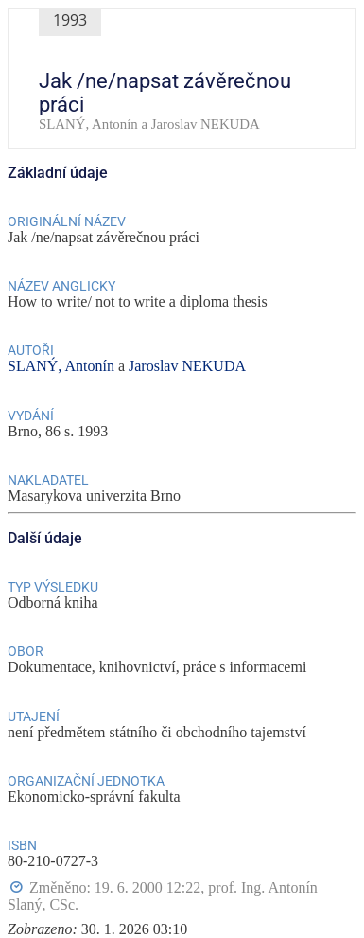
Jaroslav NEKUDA (187, 366)
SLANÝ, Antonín (61, 366)
